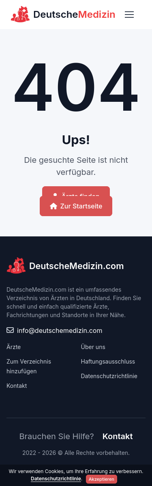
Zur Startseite (76, 206)
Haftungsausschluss (108, 361)
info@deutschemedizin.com (59, 330)
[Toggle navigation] (129, 14)
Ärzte (13, 346)
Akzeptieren (101, 479)
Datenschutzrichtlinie (109, 375)
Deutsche (63, 14)
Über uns (93, 346)
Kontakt (16, 385)
